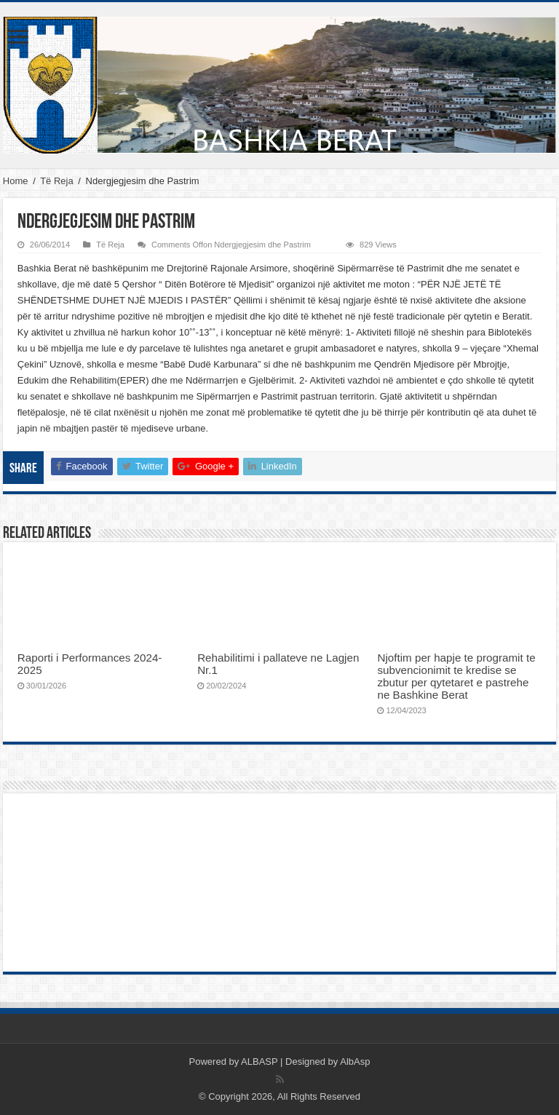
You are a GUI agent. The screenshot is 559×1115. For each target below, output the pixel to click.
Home (15, 180)
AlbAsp (355, 1061)
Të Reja (57, 180)
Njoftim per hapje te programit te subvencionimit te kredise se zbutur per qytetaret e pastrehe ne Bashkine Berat (456, 676)
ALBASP (259, 1061)
